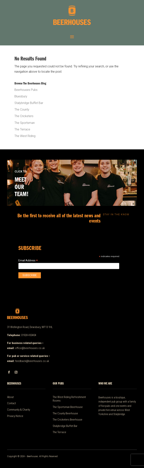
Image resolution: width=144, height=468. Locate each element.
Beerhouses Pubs (26, 90)
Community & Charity (18, 409)
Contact (11, 403)
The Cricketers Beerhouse (67, 419)
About (10, 397)
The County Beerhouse (65, 413)
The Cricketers (23, 116)
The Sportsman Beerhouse (68, 407)
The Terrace (22, 129)
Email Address (28, 260)
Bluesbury (20, 96)
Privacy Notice (15, 416)
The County (21, 109)
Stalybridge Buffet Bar (28, 103)
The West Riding (24, 136)
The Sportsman (24, 123)
